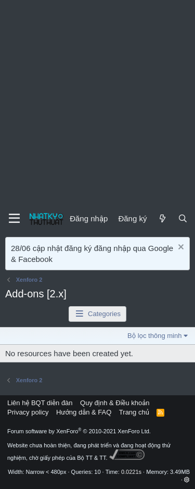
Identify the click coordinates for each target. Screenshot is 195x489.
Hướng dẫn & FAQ (83, 412)
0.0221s (131, 472)
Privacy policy (27, 412)
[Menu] (14, 219)
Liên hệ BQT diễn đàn (40, 403)
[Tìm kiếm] (183, 218)
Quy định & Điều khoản (114, 403)
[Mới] (162, 218)
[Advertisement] (97, 102)
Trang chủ (134, 412)
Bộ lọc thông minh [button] (154, 336)
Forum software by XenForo (79, 431)
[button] (187, 480)
